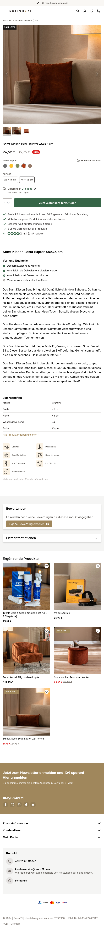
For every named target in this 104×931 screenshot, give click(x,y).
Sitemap (15, 923)
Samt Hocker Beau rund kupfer (71, 677)
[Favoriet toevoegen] (47, 566)
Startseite (7, 21)
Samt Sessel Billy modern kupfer (21, 677)
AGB (5, 923)
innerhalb (36, 214)
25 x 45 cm (10, 179)
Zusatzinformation (52, 823)
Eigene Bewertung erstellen (29, 524)
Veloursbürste (62, 612)
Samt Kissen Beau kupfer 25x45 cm (23, 738)
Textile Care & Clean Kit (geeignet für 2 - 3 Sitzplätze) (26, 614)
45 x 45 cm (27, 179)
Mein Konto (52, 837)
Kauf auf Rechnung (29, 223)
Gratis (11, 214)
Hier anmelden (15, 777)
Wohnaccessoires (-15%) (27, 21)
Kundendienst (52, 830)
